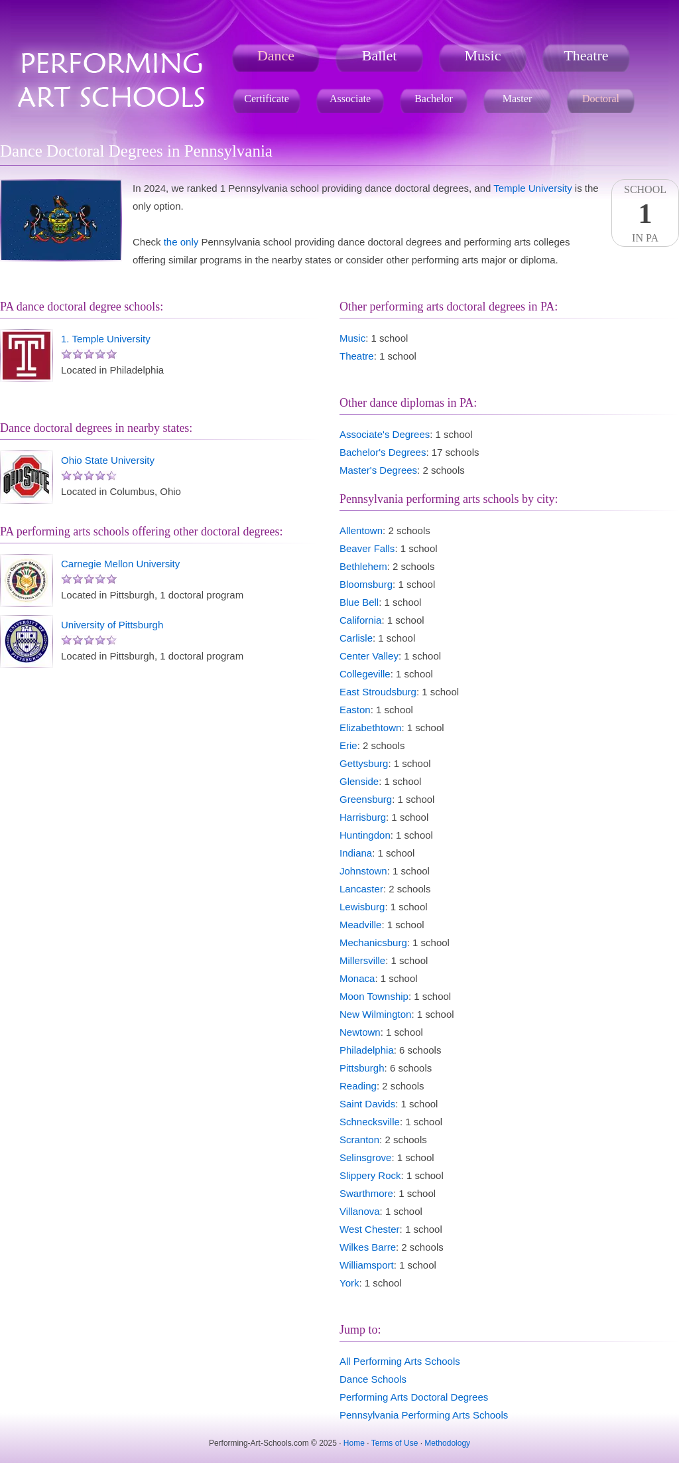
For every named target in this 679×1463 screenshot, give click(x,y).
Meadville (360, 924)
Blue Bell (359, 602)
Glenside (359, 781)
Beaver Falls (367, 548)
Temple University (532, 188)
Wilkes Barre (368, 1247)
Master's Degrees (378, 470)
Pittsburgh (362, 1068)
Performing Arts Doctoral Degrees (414, 1397)
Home (354, 1443)
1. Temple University (106, 338)
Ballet (379, 55)
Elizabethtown (370, 727)
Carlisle (356, 638)
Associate (350, 98)
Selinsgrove (365, 1157)
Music (483, 55)
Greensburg (366, 799)
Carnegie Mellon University (120, 563)
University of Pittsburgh (112, 624)
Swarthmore (366, 1193)
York (349, 1283)
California (360, 620)
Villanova (360, 1211)
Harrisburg (363, 817)
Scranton (359, 1139)
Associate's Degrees (385, 434)
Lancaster (361, 888)
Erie (348, 745)
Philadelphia (367, 1050)
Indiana (356, 853)
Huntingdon (365, 835)
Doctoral (600, 98)
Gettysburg (364, 763)
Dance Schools (373, 1379)
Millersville (362, 960)
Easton (355, 709)
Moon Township (374, 996)
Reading (358, 1085)
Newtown (360, 1032)
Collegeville (365, 673)
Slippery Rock (370, 1175)
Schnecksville (370, 1121)
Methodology (447, 1443)
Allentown (361, 530)
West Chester (370, 1229)
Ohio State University (107, 460)
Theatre (586, 55)
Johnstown (363, 870)
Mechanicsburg (373, 942)
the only (181, 241)
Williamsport (367, 1265)
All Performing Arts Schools (400, 1361)
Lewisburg (362, 906)
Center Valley (369, 656)
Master (517, 98)
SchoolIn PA (645, 214)
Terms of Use (394, 1443)
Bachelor (433, 98)
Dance (275, 55)
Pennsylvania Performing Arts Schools (424, 1415)
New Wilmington (375, 1014)
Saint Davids (367, 1103)
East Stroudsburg (378, 691)
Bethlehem (363, 566)
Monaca (357, 978)
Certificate (266, 98)
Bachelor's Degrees (383, 452)
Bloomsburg (366, 584)
